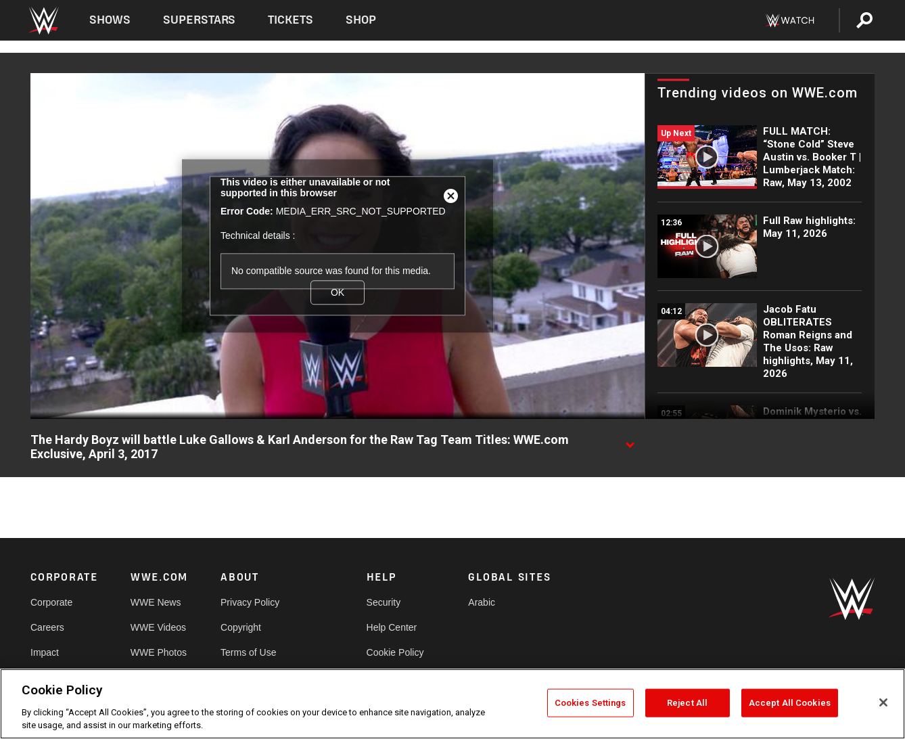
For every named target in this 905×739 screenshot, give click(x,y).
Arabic (481, 602)
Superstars (199, 20)
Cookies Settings (590, 703)
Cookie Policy (395, 652)
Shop (361, 20)
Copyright (241, 627)
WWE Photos (159, 652)
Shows (110, 20)
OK (337, 292)
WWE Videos (158, 627)
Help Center (392, 627)
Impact (44, 652)
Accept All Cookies (790, 703)
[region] (452, 704)
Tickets (290, 20)
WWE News (156, 602)
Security (384, 602)
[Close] (883, 702)
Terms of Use (248, 652)
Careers (47, 627)
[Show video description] (630, 440)
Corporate (51, 602)
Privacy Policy (250, 602)
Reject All (687, 703)
